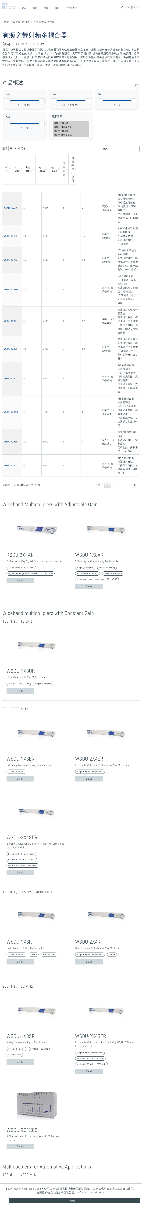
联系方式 (7, 1154)
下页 (133, 339)
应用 (35, 8)
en (133, 7)
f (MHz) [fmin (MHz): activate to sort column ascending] (23, 159)
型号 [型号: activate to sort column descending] (7, 159)
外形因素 (57, 116)
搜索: (121, 149)
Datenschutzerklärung (91, 1192)
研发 (46, 8)
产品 (24, 8)
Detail (20, 435)
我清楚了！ (74, 1201)
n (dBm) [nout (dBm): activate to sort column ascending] (66, 159)
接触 (57, 8)
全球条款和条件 (11, 1165)
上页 (97, 339)
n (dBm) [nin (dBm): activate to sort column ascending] (52, 159)
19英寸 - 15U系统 (71, 123)
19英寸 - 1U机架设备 (71, 127)
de (129, 7)
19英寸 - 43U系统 (71, 131)
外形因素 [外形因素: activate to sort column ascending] (82, 159)
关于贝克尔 (71, 8)
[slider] (8, 101)
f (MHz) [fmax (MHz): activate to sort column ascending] (37, 159)
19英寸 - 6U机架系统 (71, 135)
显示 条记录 (14, 148)
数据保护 (7, 1161)
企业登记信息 (10, 1158)
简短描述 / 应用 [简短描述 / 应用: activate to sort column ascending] (101, 159)
